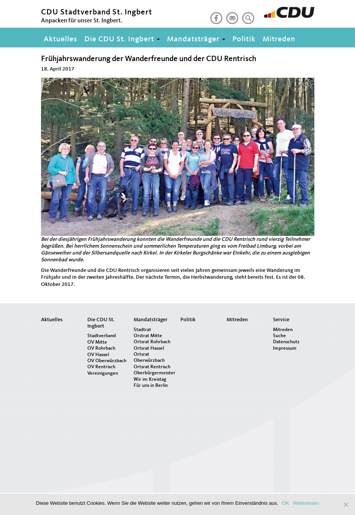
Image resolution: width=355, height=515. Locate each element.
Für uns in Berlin (151, 385)
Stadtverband (101, 335)
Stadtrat (142, 329)
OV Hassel (98, 354)
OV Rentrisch (101, 366)
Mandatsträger (196, 39)
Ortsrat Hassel (149, 348)
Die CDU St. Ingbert (122, 39)
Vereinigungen (102, 373)
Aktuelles (60, 39)
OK (285, 503)
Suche (279, 335)
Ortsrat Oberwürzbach (149, 357)
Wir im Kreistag (150, 379)
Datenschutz (286, 341)
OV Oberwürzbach (106, 360)
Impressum (285, 348)
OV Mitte (97, 342)
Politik (244, 39)
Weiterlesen (306, 503)
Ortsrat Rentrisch (152, 366)
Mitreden (279, 39)
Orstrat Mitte (148, 335)
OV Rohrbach (101, 348)
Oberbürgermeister (154, 373)
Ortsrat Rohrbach (152, 341)
